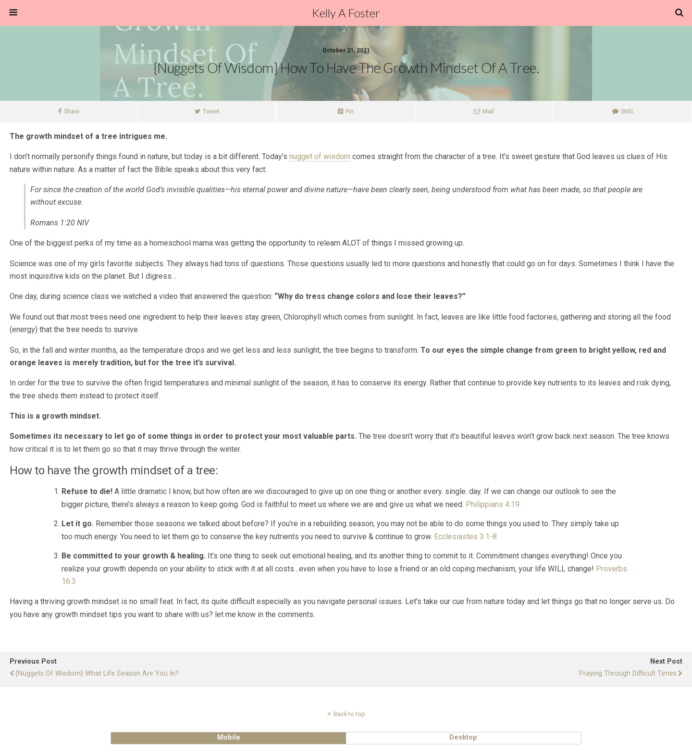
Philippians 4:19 (492, 504)
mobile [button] (228, 737)
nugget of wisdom (319, 156)
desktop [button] (463, 737)
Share (71, 111)
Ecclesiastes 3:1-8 (465, 536)
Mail (488, 111)
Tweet (211, 111)
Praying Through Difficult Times (628, 673)
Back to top (349, 713)
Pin (350, 111)
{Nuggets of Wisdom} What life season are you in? (97, 673)
